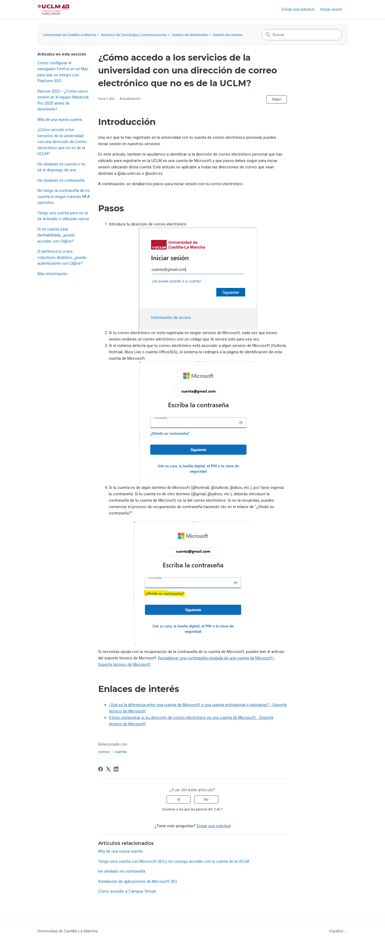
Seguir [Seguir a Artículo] (276, 99)
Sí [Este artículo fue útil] (178, 799)
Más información (52, 273)
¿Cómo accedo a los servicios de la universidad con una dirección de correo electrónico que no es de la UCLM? (62, 141)
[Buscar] (302, 34)
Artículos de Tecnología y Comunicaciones (134, 35)
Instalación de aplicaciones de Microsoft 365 (137, 881)
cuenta (120, 751)
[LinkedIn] (116, 769)
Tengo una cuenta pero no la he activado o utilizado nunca (63, 216)
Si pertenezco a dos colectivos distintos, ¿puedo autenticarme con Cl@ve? (62, 257)
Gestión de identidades (190, 35)
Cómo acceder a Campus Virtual (127, 891)
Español (338, 931)
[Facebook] (100, 769)
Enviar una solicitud (298, 9)
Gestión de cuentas (227, 35)
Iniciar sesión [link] (331, 9)
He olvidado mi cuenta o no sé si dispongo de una (61, 167)
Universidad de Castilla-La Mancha (69, 35)
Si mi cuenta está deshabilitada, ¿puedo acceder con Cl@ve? (56, 235)
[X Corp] (108, 769)
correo (104, 751)
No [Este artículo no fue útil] (206, 799)
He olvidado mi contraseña (60, 180)
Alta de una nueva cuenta (59, 119)
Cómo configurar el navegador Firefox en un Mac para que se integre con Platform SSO (62, 72)
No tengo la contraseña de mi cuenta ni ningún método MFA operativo (63, 196)
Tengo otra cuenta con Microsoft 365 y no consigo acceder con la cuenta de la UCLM (173, 861)
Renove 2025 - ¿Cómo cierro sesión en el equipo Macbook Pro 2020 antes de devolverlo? (63, 100)
